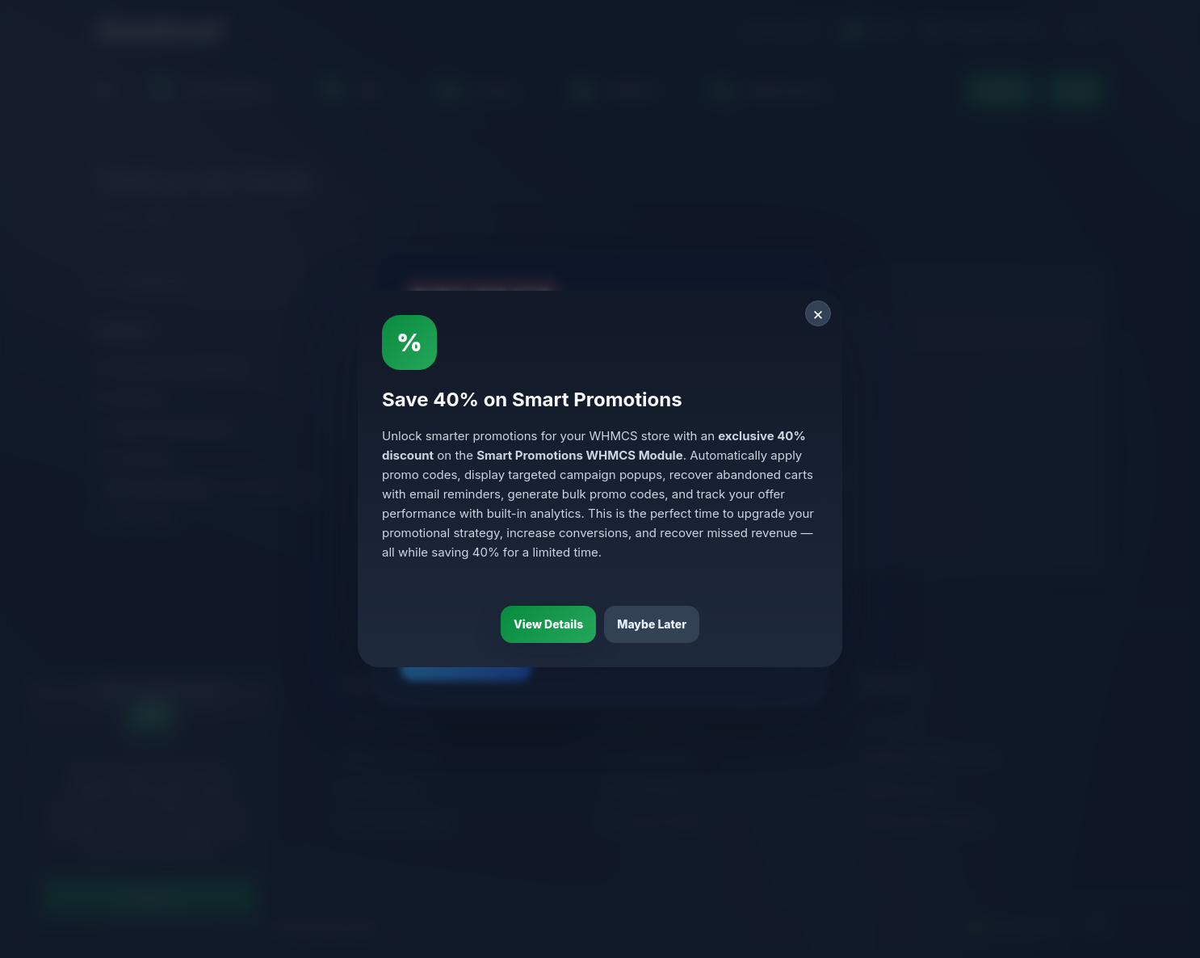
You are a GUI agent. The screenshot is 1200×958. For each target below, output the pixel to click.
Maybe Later (651, 624)
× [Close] (818, 313)
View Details (548, 624)
